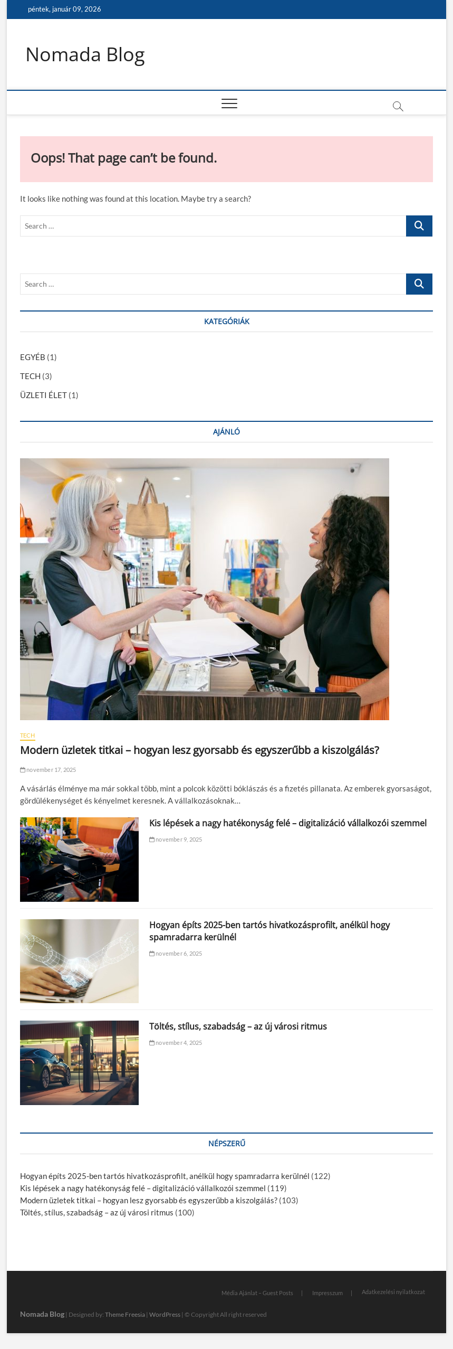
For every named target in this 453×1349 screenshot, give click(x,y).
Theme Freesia (125, 1314)
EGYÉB (32, 357)
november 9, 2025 (176, 839)
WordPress (164, 1314)
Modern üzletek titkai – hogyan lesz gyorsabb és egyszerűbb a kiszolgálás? (199, 750)
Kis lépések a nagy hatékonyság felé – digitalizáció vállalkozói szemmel (288, 823)
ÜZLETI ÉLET (43, 395)
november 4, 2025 (176, 1042)
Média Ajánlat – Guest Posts (257, 1292)
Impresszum (327, 1292)
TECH (30, 376)
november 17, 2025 (48, 769)
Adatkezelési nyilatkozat (393, 1291)
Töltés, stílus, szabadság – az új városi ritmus (238, 1026)
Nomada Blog (85, 54)
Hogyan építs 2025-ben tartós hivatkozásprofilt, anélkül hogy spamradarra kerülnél (165, 1176)
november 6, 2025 (176, 953)
